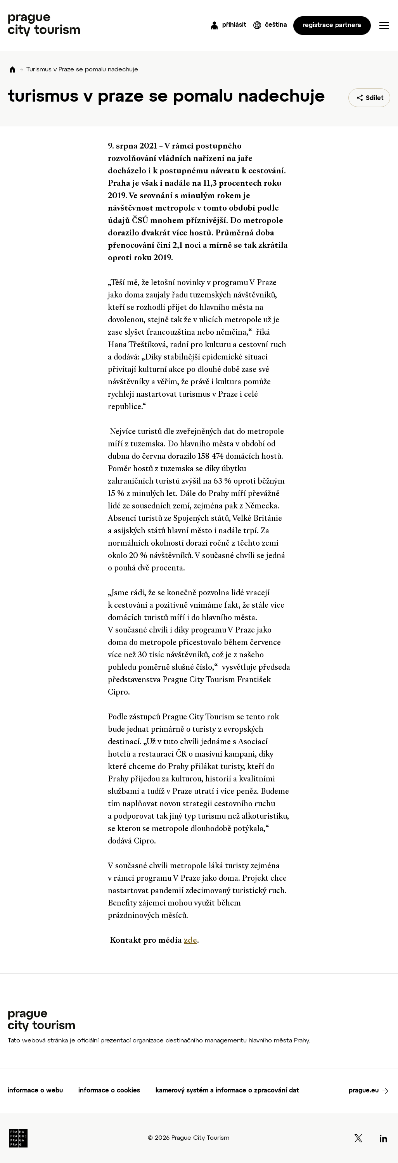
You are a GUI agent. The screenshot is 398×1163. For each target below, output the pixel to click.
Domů (12, 70)
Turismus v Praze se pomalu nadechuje (82, 70)
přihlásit (234, 25)
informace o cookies (109, 1091)
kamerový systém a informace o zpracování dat (227, 1091)
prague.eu (364, 1091)
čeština (276, 25)
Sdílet (375, 98)
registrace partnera (332, 25)
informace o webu (35, 1091)
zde (190, 941)
